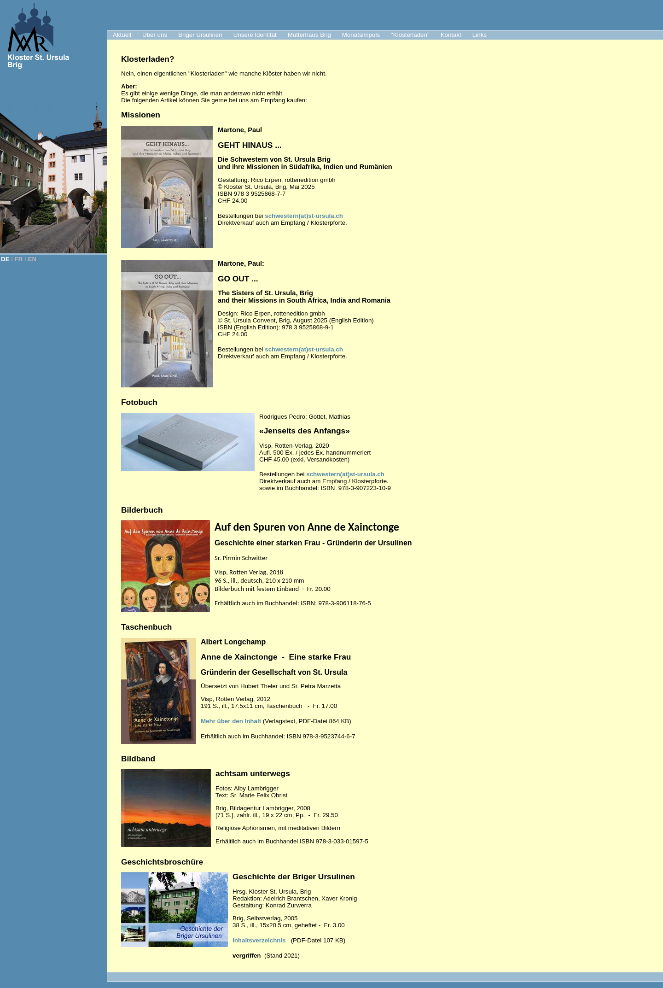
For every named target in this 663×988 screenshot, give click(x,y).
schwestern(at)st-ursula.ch (304, 215)
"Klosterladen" (410, 34)
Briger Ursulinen (200, 34)
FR (19, 259)
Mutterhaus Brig (309, 34)
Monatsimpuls (361, 34)
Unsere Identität (255, 34)
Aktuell (122, 34)
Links (479, 34)
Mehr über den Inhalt (231, 721)
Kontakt (451, 34)
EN (32, 259)
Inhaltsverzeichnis (259, 940)
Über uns (154, 34)
